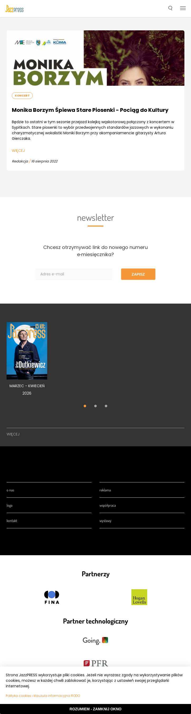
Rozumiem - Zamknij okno (96, 709)
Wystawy (105, 520)
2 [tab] (95, 406)
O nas (10, 490)
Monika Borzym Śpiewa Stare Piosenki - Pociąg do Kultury (90, 110)
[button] (170, 9)
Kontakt (12, 520)
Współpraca (107, 505)
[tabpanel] (27, 361)
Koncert (22, 95)
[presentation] (14, 8)
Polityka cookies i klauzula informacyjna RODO (43, 695)
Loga (9, 505)
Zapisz (138, 274)
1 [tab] (85, 406)
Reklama (105, 490)
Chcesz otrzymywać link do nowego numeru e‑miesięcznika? (95, 251)
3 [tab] (106, 406)
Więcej (18, 150)
